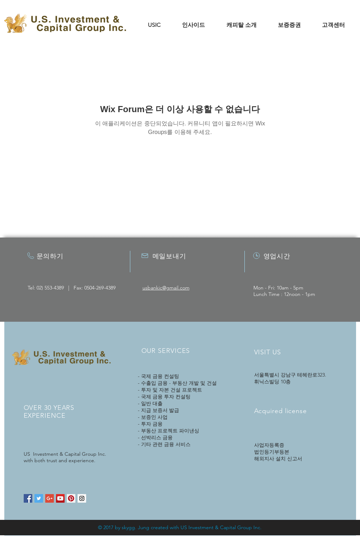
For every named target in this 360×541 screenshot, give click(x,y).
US (184, 527)
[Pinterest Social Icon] (71, 498)
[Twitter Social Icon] (38, 498)
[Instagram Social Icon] (82, 498)
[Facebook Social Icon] (28, 498)
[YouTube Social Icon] (60, 498)
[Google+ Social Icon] (49, 498)
